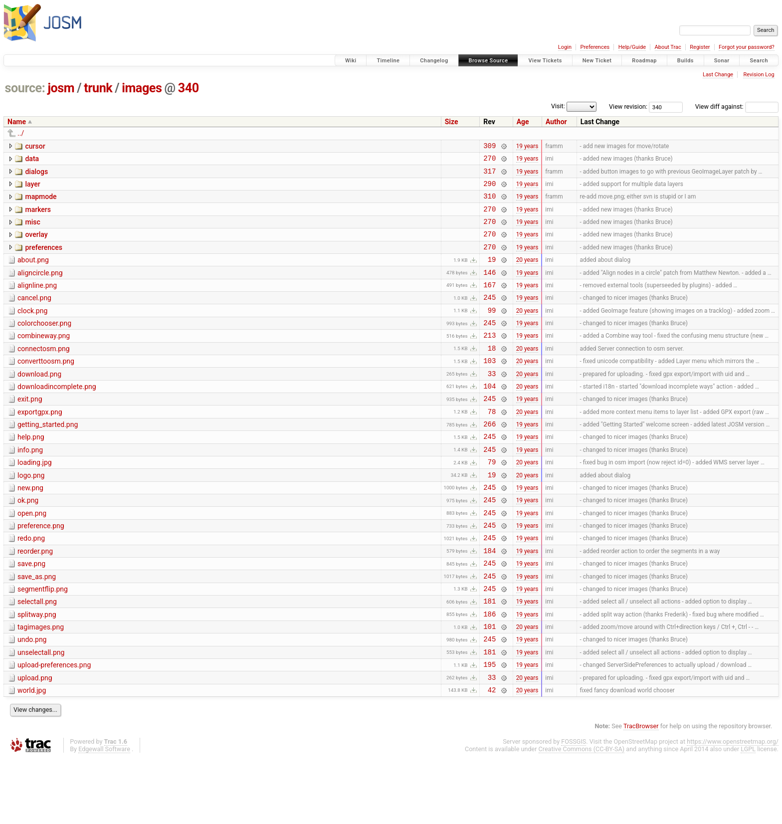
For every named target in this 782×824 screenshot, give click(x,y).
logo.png (30, 514)
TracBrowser (641, 792)
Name (16, 122)
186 (489, 670)
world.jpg (31, 755)
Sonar (722, 60)
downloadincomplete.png (56, 415)
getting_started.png (47, 457)
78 (492, 444)
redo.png (31, 585)
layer (32, 189)
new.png (30, 528)
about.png (33, 273)
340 (188, 88)
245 (489, 316)
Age (523, 122)
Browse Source (488, 60)
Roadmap (644, 60)
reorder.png (35, 599)
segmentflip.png (42, 641)
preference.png (40, 571)
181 (489, 656)
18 (492, 373)
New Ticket (597, 60)
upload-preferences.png (54, 726)
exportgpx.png (39, 443)
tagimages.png (40, 684)
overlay (36, 245)
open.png (31, 557)
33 (492, 402)
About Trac (668, 47)
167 (489, 302)
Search (759, 60)
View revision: (628, 106)
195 (489, 727)
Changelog (434, 60)
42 (492, 755)
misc (32, 231)
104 (489, 415)
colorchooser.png (44, 344)
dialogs (36, 175)
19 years (527, 146)
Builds (685, 60)
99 (492, 331)
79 (492, 500)
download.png (39, 401)
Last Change (718, 74)
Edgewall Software (104, 815)
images (142, 88)
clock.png (32, 330)
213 (489, 359)
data (32, 160)
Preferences (594, 47)
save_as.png (36, 627)
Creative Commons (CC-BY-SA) (582, 815)
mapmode (40, 202)
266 (489, 458)
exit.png (29, 429)
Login (565, 47)
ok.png (27, 542)
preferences (43, 259)
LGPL (748, 815)
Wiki (351, 60)
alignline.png (37, 302)
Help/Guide (632, 47)
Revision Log (758, 74)
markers (38, 217)
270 (489, 161)
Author (556, 122)
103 (489, 387)
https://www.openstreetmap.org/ (733, 807)
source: (25, 88)
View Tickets (545, 60)
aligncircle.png (40, 288)
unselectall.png (40, 712)
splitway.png (36, 670)
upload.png (34, 741)
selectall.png (37, 655)
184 (489, 600)
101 (489, 684)
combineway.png (43, 358)
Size (451, 122)
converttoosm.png (45, 387)
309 (489, 147)
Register (700, 47)
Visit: (558, 106)
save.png (31, 613)
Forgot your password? (747, 47)
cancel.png (34, 316)
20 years (527, 274)
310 (489, 203)
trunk (98, 88)
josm (60, 88)
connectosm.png (43, 373)
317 (489, 175)
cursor (35, 146)
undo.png (31, 698)
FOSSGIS (573, 807)
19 (492, 274)
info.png (30, 486)
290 (489, 189)
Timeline (388, 60)
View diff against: (737, 106)
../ (20, 133)
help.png (30, 471)
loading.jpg (34, 500)
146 (489, 288)
